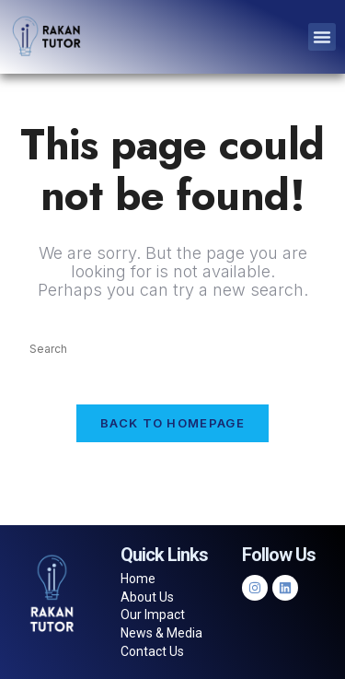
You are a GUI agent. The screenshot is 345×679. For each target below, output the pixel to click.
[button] (322, 37)
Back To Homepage (172, 423)
